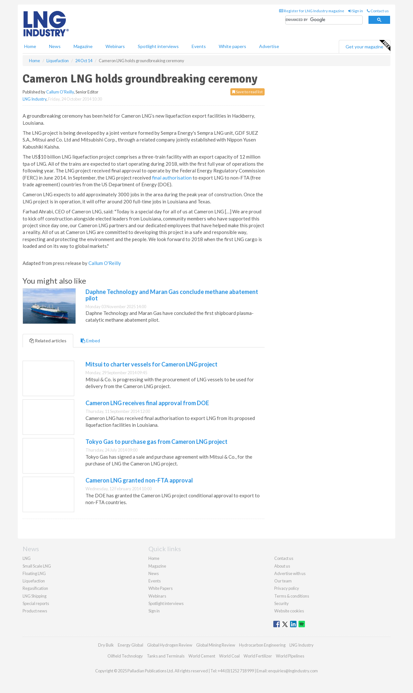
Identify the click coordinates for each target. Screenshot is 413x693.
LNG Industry (34, 99)
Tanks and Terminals (166, 656)
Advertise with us (290, 573)
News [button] (55, 46)
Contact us (378, 11)
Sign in (355, 11)
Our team (283, 580)
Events (199, 46)
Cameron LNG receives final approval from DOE (147, 402)
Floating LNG (34, 573)
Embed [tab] (90, 340)
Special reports (36, 603)
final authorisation (172, 178)
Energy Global (130, 645)
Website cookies (289, 610)
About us (282, 566)
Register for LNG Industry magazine (311, 11)
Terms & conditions (291, 596)
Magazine (83, 46)
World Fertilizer (258, 656)
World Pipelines (290, 656)
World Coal (229, 656)
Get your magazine (368, 45)
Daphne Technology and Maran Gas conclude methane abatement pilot (172, 295)
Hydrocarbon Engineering (262, 645)
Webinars (115, 46)
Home (30, 46)
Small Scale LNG (37, 566)
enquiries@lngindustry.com (293, 670)
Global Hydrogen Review (169, 645)
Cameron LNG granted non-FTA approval (139, 480)
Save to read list (247, 91)
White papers (232, 46)
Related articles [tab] (47, 340)
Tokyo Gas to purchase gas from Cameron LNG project (156, 441)
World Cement (201, 656)
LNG (27, 558)
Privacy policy (286, 588)
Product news (35, 610)
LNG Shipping (34, 596)
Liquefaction (34, 580)
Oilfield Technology (125, 656)
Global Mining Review (215, 645)
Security (281, 603)
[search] (324, 20)
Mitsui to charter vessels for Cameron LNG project (151, 364)
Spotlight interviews (158, 46)
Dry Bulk (106, 645)
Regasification (35, 588)
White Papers (160, 588)
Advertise (269, 46)
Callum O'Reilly (60, 91)
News (153, 573)
